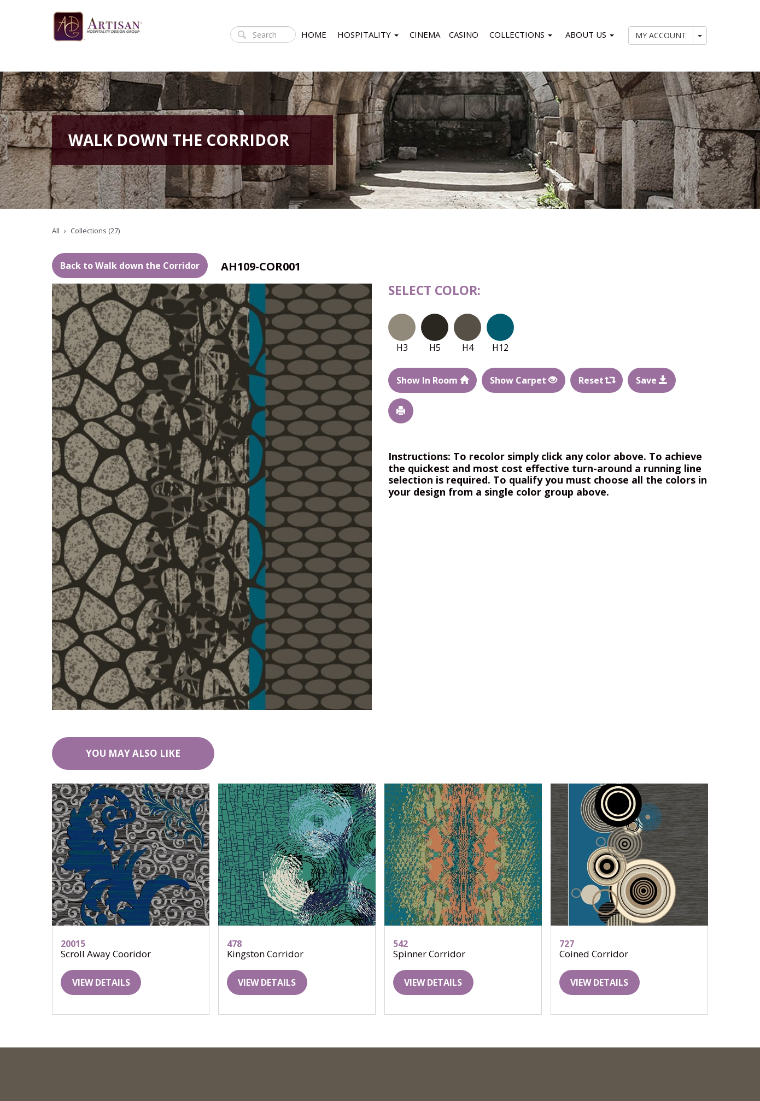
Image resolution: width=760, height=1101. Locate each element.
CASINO (463, 34)
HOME (313, 34)
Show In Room (432, 380)
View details (101, 982)
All (56, 230)
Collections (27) (95, 230)
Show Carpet (523, 380)
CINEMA (425, 34)
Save (652, 380)
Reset (596, 380)
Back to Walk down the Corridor (130, 266)
